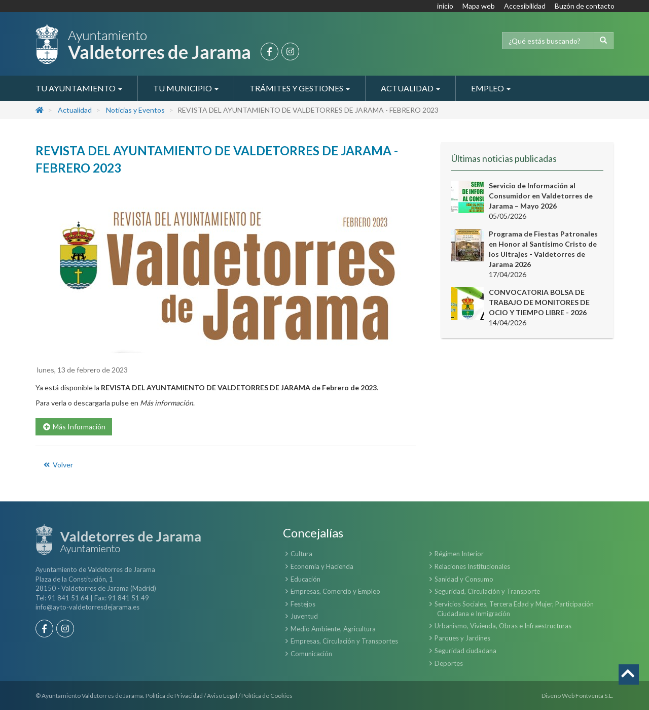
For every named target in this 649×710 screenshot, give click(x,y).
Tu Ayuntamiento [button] (78, 88)
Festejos (303, 604)
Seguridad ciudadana (465, 651)
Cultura (301, 554)
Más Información (73, 426)
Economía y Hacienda (322, 566)
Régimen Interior (459, 554)
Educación (305, 579)
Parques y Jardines (462, 638)
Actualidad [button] (410, 88)
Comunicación (311, 654)
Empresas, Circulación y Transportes (344, 641)
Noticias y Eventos (135, 110)
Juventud (304, 616)
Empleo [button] (491, 88)
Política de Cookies (267, 695)
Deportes (449, 663)
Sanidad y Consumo (464, 579)
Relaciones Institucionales (472, 566)
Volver (57, 464)
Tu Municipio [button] (186, 88)
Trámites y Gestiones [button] (299, 88)
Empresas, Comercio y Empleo (335, 591)
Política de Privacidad (174, 695)
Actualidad (75, 110)
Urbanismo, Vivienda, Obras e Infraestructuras (503, 626)
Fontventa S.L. (594, 695)
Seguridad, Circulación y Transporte (487, 591)
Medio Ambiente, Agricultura (333, 629)
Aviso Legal (222, 695)
